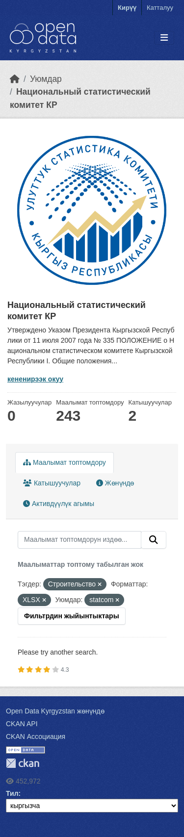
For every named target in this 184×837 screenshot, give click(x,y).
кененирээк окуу (35, 379)
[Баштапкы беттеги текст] (15, 79)
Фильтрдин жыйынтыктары (71, 616)
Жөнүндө (115, 483)
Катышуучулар (51, 483)
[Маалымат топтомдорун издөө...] (79, 540)
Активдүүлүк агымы (58, 503)
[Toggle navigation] (164, 38)
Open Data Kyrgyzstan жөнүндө (55, 711)
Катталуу (160, 7)
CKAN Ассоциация (35, 736)
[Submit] (153, 540)
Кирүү (127, 7)
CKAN (22, 763)
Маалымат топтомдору (64, 462)
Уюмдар (46, 79)
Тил (12, 793)
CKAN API (22, 724)
